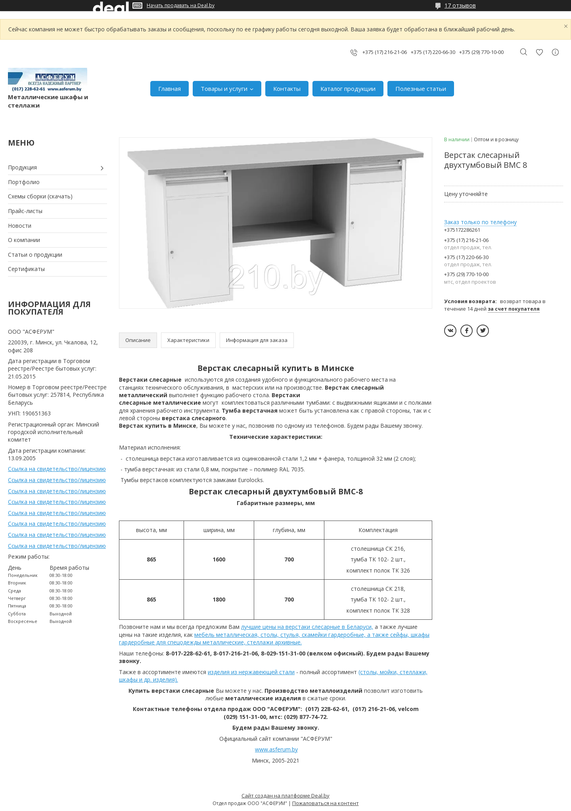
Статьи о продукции (35, 254)
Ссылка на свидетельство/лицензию (57, 469)
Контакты (287, 88)
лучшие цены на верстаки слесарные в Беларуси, (307, 626)
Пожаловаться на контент (325, 803)
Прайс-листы (25, 211)
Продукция (22, 167)
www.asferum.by (276, 749)
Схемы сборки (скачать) (40, 196)
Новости (19, 225)
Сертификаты (26, 269)
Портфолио (24, 182)
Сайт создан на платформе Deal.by (285, 795)
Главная (169, 88)
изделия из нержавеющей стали (251, 672)
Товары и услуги (224, 88)
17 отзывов (460, 5)
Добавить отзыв (539, 52)
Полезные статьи (420, 88)
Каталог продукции (348, 88)
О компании (24, 240)
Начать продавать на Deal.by (181, 5)
